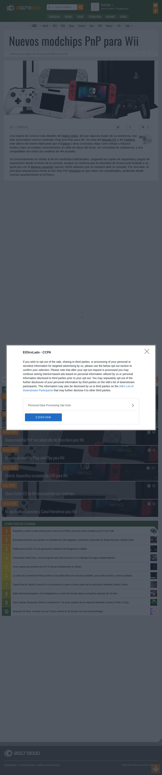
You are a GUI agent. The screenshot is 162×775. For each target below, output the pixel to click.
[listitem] (81, 405)
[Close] (148, 352)
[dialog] (81, 387)
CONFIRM (43, 417)
